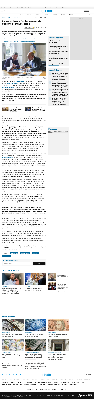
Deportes (20, 382)
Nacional (5, 382)
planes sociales (17, 17)
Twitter (3, 374)
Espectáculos (65, 382)
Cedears (66, 131)
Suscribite (39, 263)
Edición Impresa (31, 382)
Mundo (13, 382)
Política (46, 14)
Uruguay (71, 14)
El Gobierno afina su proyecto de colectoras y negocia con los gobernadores (16, 109)
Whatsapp (20, 374)
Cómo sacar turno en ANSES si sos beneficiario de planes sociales (19, 41)
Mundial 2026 (20, 7)
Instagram (9, 374)
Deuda (35, 7)
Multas (64, 384)
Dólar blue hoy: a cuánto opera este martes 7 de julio (58, 47)
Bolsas (55, 131)
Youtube (16, 374)
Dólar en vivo (12, 7)
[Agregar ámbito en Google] (29, 27)
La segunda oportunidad (56, 64)
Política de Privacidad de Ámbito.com (24, 384)
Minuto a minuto (29, 361)
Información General (44, 382)
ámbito (4, 17)
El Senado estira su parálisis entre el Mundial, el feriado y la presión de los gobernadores (62, 287)
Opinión (63, 14)
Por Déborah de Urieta (61, 291)
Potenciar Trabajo (8, 87)
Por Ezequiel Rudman (29, 294)
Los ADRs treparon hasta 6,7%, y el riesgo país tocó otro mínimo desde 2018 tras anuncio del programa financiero (60, 76)
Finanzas (38, 14)
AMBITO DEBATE (59, 389)
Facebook (6, 374)
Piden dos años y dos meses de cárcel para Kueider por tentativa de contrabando (39, 109)
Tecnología (75, 382)
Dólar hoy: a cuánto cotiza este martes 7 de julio (58, 41)
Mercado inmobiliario (43, 7)
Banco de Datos (52, 380)
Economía (29, 14)
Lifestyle (87, 380)
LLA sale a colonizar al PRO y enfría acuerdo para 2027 (34, 289)
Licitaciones (72, 384)
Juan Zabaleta (6, 256)
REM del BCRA (28, 7)
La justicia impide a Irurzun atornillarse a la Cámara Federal (62, 277)
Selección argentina (54, 7)
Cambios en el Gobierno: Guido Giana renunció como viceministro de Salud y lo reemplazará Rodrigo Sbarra (12, 290)
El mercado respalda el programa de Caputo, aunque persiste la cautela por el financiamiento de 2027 (59, 101)
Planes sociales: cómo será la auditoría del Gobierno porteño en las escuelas (22, 39)
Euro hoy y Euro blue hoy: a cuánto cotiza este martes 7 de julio (58, 58)
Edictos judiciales (53, 384)
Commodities (61, 131)
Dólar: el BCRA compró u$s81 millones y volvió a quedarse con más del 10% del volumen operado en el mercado (58, 356)
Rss (83, 382)
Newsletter (91, 14)
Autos (56, 382)
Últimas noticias (15, 380)
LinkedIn (13, 374)
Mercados (63, 380)
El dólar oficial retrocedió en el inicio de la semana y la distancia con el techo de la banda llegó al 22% (60, 84)
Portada (4, 380)
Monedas (50, 131)
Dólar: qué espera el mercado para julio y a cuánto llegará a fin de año (12, 365)
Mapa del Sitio (6, 384)
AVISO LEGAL (42, 384)
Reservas (72, 7)
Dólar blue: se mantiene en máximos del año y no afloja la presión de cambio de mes (34, 355)
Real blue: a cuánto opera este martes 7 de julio (58, 52)
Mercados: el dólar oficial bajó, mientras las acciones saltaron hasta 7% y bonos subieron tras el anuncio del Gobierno (60, 92)
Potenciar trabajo (25, 253)
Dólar (21, 14)
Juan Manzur (20, 81)
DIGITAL (32, 389)
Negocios (54, 14)
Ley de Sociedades (64, 7)
